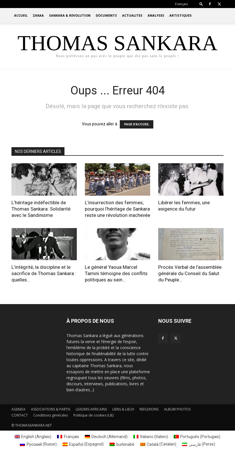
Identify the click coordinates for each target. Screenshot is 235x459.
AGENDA (18, 409)
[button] (201, 4)
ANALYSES (156, 15)
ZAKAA (38, 15)
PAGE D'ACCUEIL (136, 124)
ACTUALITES (132, 15)
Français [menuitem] (71, 436)
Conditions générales (50, 415)
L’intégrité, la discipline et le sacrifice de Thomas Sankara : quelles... (43, 273)
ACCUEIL (21, 15)
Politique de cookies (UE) (93, 415)
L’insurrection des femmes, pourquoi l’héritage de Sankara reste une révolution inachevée (117, 209)
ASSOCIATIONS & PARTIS (50, 409)
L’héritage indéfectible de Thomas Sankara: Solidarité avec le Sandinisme (40, 209)
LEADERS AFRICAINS (91, 409)
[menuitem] (181, 3)
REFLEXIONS (149, 409)
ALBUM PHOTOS (177, 409)
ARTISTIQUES (180, 15)
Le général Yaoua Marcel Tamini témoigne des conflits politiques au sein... (116, 273)
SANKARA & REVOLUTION (70, 15)
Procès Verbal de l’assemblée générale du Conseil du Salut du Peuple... (190, 273)
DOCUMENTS (106, 15)
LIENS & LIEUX (123, 409)
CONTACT (19, 415)
